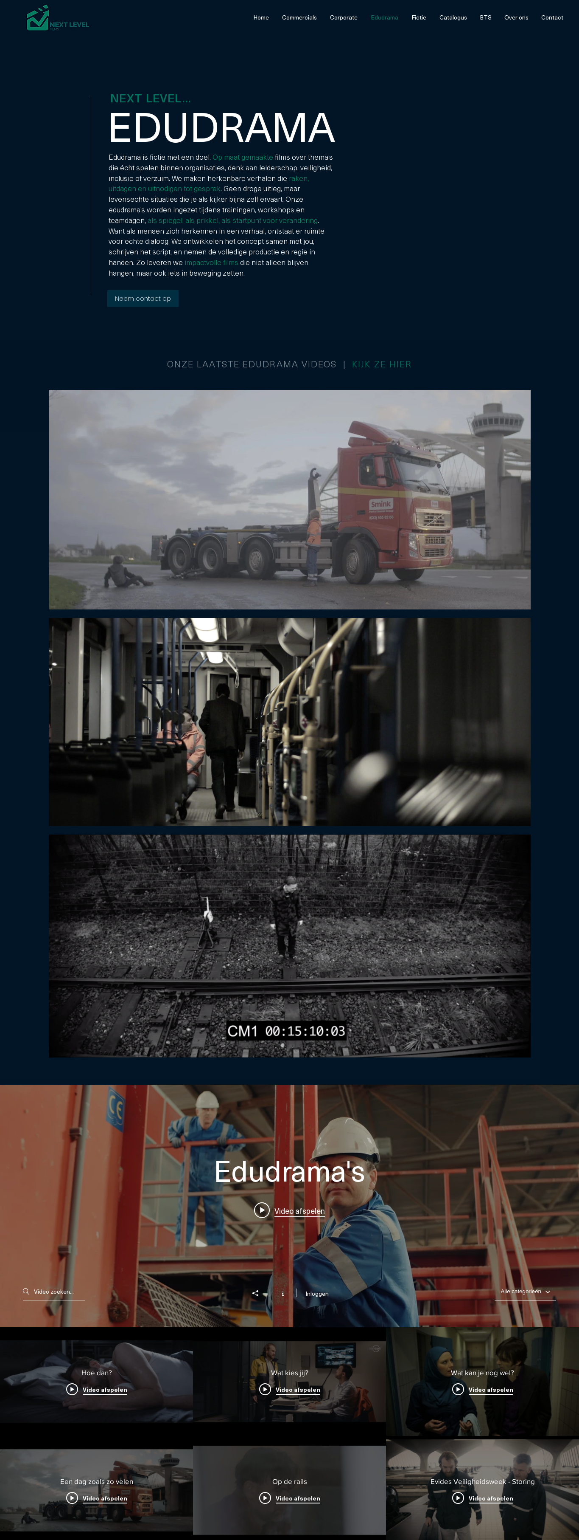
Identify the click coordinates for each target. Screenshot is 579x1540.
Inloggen (317, 1293)
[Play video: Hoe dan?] (289, 1210)
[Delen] (259, 1293)
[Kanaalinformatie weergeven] (282, 1293)
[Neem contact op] (143, 298)
